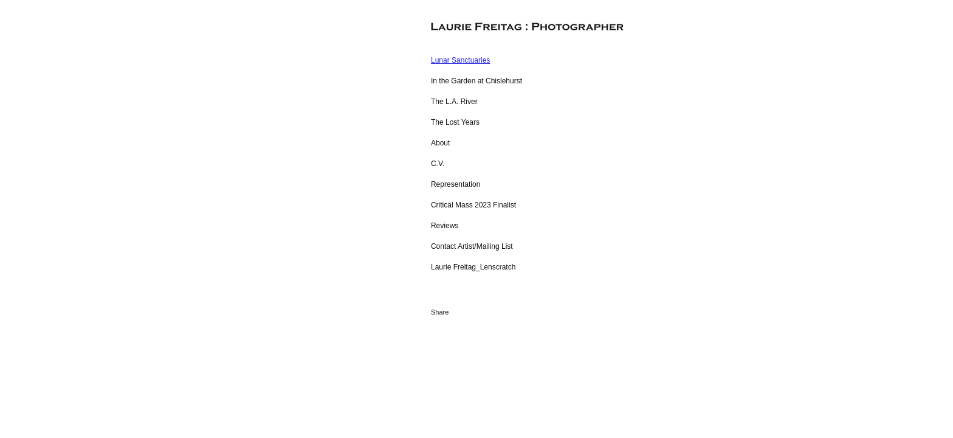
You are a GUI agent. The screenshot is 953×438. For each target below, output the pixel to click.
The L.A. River (454, 101)
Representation (455, 184)
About (440, 143)
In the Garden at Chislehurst (476, 81)
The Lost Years (455, 122)
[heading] (461, 27)
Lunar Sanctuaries (460, 60)
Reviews (444, 225)
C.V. (437, 163)
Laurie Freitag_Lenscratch (473, 267)
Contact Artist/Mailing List (472, 246)
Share (440, 312)
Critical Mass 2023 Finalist (473, 205)
